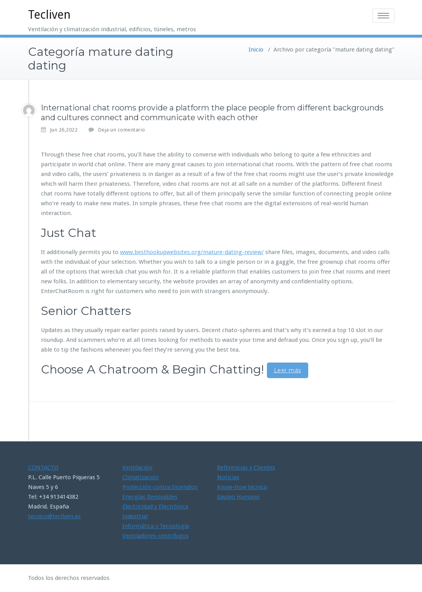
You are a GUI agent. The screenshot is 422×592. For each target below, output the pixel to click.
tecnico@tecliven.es (54, 516)
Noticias (228, 477)
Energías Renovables (149, 496)
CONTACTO (43, 467)
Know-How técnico (242, 487)
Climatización (140, 477)
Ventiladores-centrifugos (155, 535)
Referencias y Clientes (246, 467)
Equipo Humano (238, 496)
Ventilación (137, 467)
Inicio (256, 49)
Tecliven (49, 14)
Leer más (287, 370)
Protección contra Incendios (160, 487)
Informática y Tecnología (155, 526)
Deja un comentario (121, 130)
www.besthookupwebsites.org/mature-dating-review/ (192, 252)
